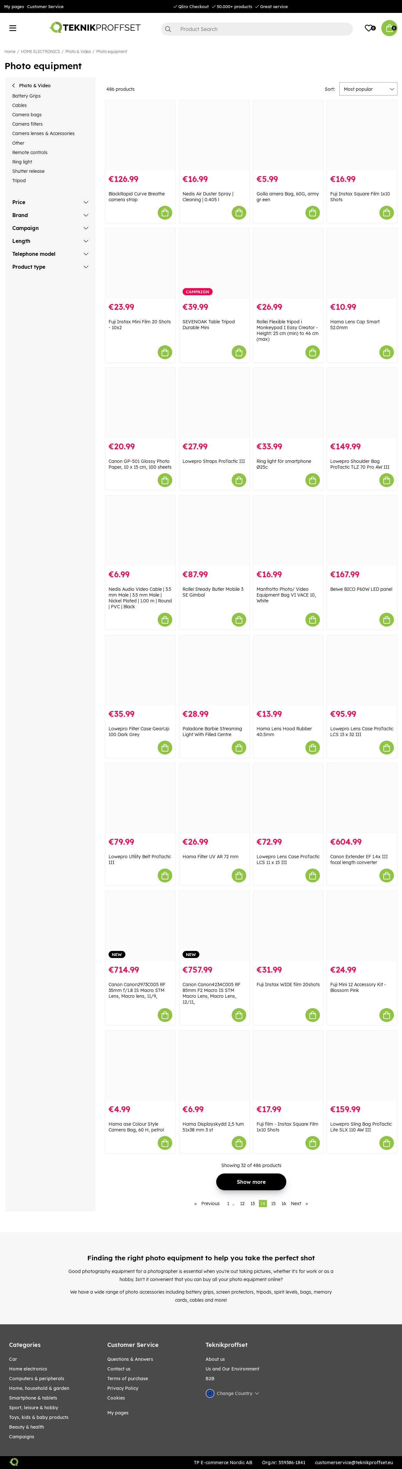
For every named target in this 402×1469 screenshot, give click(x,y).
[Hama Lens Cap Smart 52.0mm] (362, 263)
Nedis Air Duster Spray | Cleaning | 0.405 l (208, 197)
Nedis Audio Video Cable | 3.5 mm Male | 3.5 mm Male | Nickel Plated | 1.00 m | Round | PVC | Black (140, 597)
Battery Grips (26, 96)
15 (273, 1203)
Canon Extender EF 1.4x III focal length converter (359, 859)
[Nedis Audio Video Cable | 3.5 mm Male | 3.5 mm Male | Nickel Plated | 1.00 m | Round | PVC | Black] (140, 531)
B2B (210, 1378)
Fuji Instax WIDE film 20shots (288, 984)
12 (242, 1203)
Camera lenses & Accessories (43, 133)
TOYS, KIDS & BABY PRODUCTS (39, 1417)
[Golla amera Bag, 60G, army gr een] (288, 135)
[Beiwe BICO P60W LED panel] (362, 531)
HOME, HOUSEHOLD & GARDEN (39, 1388)
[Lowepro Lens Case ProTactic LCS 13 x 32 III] (362, 670)
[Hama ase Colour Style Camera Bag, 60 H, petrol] (140, 1066)
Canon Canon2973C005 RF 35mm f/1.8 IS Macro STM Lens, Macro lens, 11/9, (137, 990)
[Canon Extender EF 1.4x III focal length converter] (362, 798)
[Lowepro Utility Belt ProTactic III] (140, 798)
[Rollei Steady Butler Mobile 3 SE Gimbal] (214, 531)
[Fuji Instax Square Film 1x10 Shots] (362, 135)
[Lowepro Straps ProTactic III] (214, 403)
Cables (19, 105)
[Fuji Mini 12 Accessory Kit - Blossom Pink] (362, 926)
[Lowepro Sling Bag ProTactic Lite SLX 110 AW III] (362, 1066)
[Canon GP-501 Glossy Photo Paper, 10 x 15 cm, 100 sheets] (140, 403)
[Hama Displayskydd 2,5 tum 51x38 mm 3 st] (214, 1066)
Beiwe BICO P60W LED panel (361, 589)
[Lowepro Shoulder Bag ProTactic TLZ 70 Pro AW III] (362, 403)
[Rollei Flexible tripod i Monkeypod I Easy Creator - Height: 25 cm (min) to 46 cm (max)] (288, 263)
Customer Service (45, 6)
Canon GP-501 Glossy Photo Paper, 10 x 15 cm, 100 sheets (140, 464)
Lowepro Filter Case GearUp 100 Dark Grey (139, 731)
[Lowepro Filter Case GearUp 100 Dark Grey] (140, 670)
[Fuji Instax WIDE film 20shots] (288, 926)
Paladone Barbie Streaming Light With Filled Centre (212, 731)
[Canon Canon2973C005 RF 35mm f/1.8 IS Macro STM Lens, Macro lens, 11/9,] (140, 926)
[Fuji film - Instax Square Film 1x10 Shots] (288, 1066)
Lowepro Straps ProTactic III (214, 461)
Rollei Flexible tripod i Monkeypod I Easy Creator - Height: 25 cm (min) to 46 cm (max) (288, 330)
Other (18, 143)
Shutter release (28, 171)
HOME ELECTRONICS (40, 51)
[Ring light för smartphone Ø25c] (288, 403)
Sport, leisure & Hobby (33, 1408)
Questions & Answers (130, 1359)
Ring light (22, 162)
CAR (13, 1359)
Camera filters (27, 124)
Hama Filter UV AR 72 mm (210, 857)
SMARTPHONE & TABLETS (33, 1398)
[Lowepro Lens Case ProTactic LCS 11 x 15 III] (288, 798)
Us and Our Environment (232, 1369)
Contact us (119, 1369)
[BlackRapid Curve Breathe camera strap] (140, 135)
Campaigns (21, 1437)
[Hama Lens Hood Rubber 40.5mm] (288, 670)
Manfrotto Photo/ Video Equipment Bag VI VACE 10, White (286, 595)
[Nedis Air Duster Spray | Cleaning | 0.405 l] (214, 135)
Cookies (116, 1398)
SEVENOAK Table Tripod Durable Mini (209, 324)
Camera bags (27, 115)
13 (252, 1203)
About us (215, 1359)
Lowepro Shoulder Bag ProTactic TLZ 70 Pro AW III (359, 464)
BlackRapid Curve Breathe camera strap (137, 197)
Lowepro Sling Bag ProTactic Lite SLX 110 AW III (361, 1127)
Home (10, 51)
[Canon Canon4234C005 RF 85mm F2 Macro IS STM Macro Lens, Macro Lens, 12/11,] (214, 926)
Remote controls (30, 152)
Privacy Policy (122, 1388)
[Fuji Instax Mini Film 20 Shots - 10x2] (140, 263)
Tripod (19, 180)
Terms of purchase (127, 1378)
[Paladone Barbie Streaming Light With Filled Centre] (214, 670)
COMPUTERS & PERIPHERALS (36, 1378)
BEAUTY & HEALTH (26, 1427)
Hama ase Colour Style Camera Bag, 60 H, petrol (136, 1127)
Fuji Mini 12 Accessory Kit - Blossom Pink (358, 987)
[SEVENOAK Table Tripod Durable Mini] (214, 263)
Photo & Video (78, 51)
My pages (14, 6)
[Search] (257, 29)
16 (283, 1203)
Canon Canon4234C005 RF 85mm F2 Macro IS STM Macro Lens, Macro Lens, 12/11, (211, 993)
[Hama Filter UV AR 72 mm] (214, 798)
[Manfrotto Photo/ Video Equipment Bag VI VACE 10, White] (288, 531)
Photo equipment (111, 51)
